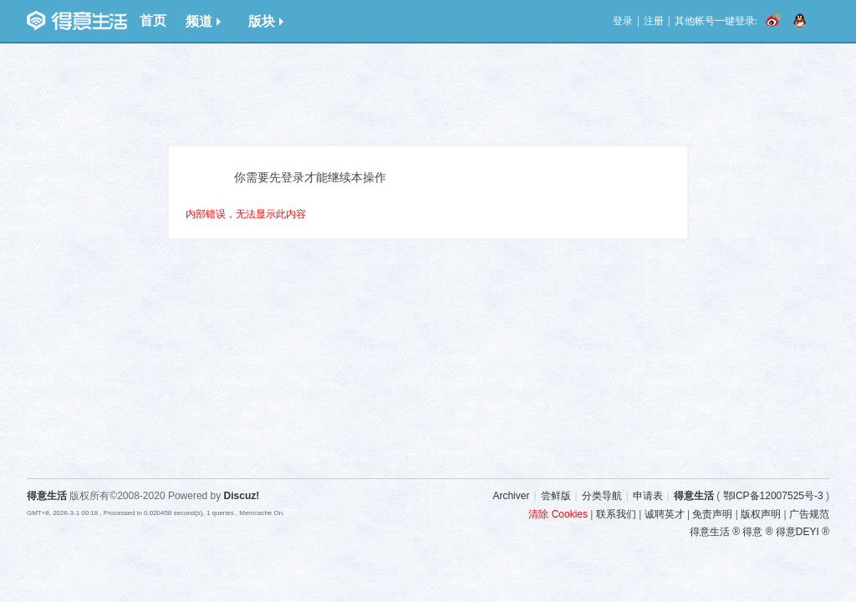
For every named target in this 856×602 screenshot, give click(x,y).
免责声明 (712, 514)
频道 (203, 21)
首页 (153, 20)
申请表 (648, 496)
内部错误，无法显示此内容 (246, 214)
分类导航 (602, 496)
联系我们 (616, 514)
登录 (623, 21)
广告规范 (809, 514)
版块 (265, 21)
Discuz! (242, 496)
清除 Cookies (558, 514)
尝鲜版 (556, 496)
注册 (654, 21)
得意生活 (694, 496)
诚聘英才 (665, 514)
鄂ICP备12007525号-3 (773, 496)
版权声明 (761, 514)
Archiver (510, 496)
